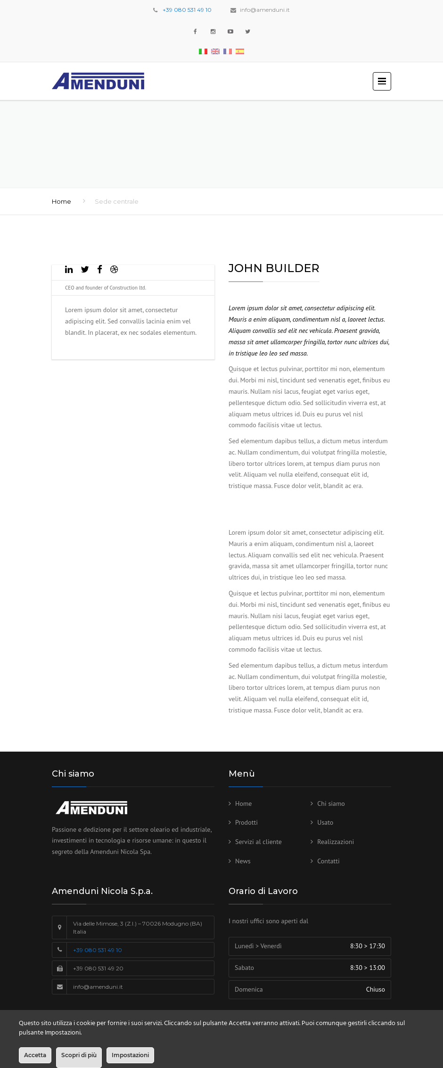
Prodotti (246, 822)
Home (61, 201)
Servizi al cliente (258, 841)
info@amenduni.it (265, 9)
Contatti (328, 861)
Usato (325, 822)
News (243, 861)
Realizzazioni (335, 841)
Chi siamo (331, 803)
